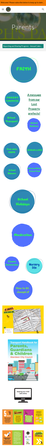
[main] (23, 27)
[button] (3, 9)
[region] (23, 3)
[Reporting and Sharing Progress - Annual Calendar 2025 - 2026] (23, 46)
